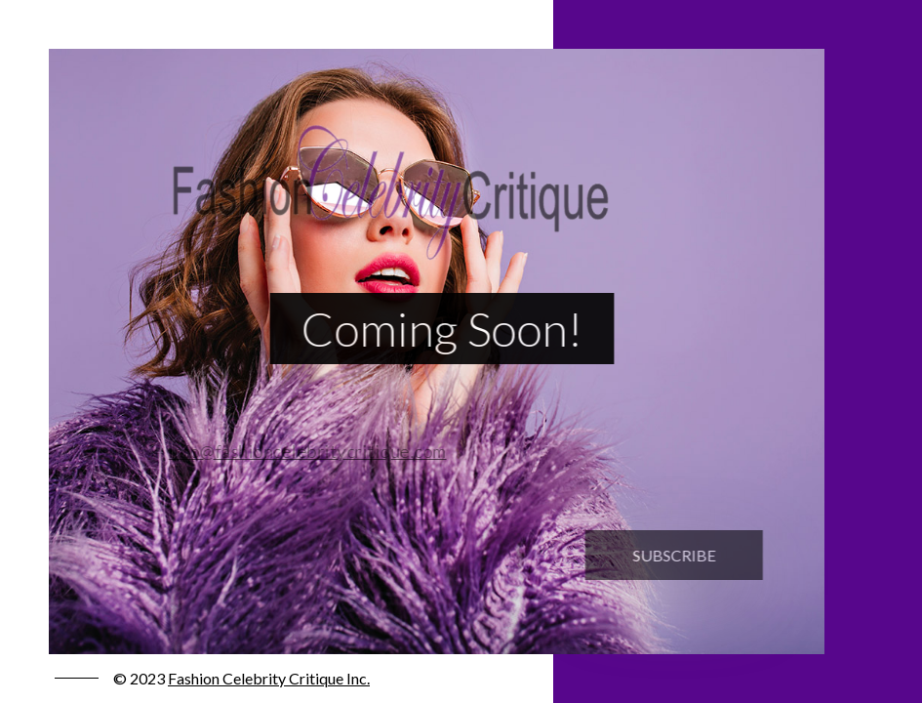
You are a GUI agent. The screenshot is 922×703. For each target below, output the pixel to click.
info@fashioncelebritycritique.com (300, 451)
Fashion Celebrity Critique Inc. (269, 678)
